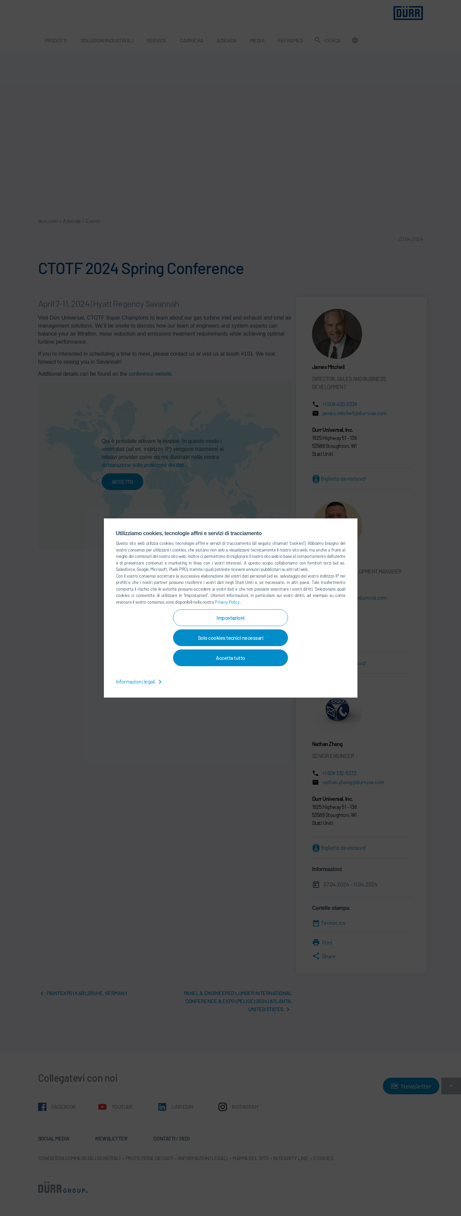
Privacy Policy (227, 602)
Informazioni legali (140, 681)
